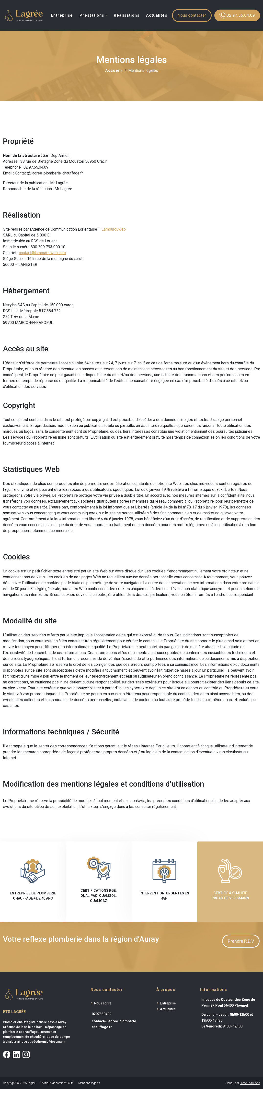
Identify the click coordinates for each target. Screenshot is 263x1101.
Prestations (92, 15)
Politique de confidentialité (56, 1083)
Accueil (113, 70)
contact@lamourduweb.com (42, 252)
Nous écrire (103, 1003)
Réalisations (126, 15)
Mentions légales (89, 1083)
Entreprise (62, 15)
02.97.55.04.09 (237, 15)
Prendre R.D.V (241, 941)
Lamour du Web (250, 1083)
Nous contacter (192, 15)
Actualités (156, 15)
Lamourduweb (114, 229)
